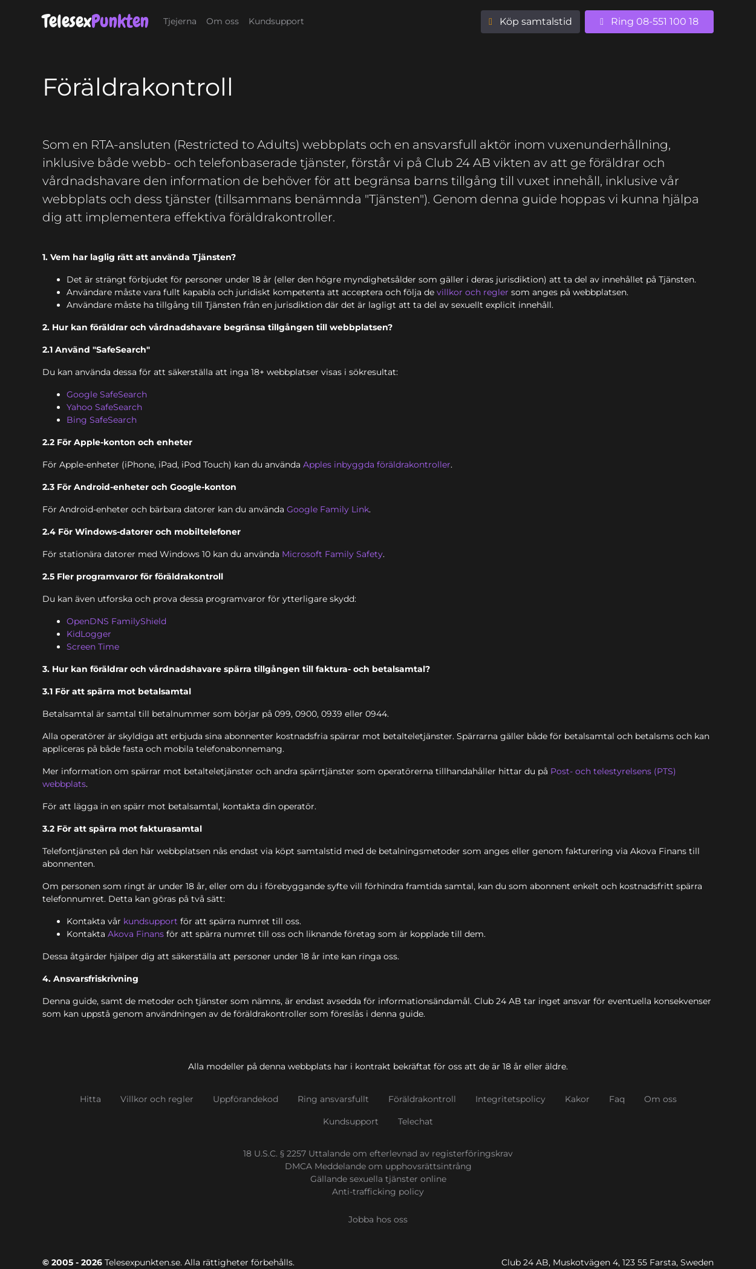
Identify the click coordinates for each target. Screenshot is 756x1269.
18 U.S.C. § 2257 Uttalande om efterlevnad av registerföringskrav (378, 1153)
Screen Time (93, 646)
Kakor (577, 1099)
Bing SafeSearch (102, 419)
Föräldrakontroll (422, 1099)
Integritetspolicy (510, 1099)
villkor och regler (473, 292)
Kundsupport (276, 21)
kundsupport (150, 921)
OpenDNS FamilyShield (116, 621)
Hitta (90, 1099)
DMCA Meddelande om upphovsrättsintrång (378, 1166)
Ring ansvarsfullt (333, 1099)
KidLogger (89, 633)
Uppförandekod (245, 1099)
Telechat (415, 1121)
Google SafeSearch (107, 394)
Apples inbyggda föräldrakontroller (377, 464)
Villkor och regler (157, 1099)
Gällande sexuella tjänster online (378, 1178)
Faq (617, 1099)
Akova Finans (136, 933)
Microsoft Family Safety (332, 554)
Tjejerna (180, 21)
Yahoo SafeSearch (104, 407)
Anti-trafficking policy (378, 1191)
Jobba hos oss (378, 1219)
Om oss (222, 21)
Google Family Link (328, 509)
